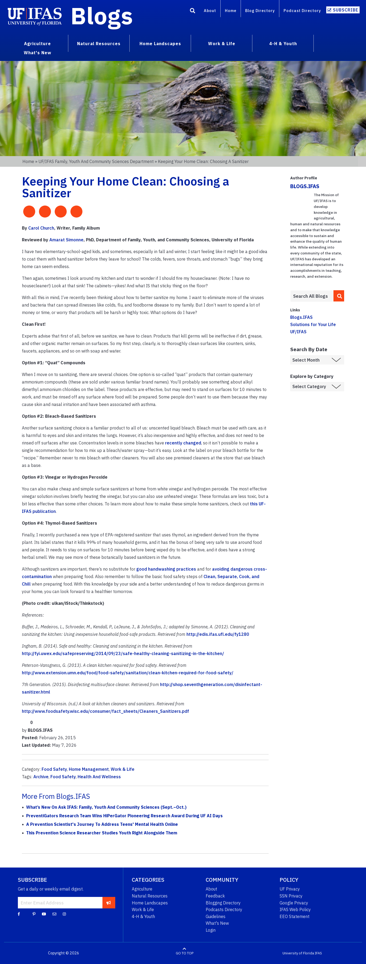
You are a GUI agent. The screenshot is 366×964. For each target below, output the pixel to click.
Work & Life (122, 769)
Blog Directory (260, 10)
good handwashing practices (166, 569)
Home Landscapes (150, 902)
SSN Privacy (291, 896)
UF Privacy (290, 889)
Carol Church (41, 228)
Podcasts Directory (224, 909)
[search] (338, 295)
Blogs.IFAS (301, 317)
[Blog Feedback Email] (54, 914)
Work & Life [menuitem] (221, 43)
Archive (41, 776)
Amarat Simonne (66, 239)
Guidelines (215, 916)
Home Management (89, 769)
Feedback (215, 896)
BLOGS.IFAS (304, 186)
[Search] (193, 11)
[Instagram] (64, 914)
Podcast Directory (302, 10)
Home (230, 10)
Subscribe (345, 10)
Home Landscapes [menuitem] (160, 43)
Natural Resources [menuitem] (99, 43)
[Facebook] (19, 914)
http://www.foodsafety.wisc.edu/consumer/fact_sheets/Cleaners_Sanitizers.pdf (105, 711)
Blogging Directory (223, 902)
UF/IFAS (298, 331)
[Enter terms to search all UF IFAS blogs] (311, 296)
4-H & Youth (143, 916)
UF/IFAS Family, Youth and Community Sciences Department (96, 161)
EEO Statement (294, 916)
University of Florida (298, 953)
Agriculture (142, 889)
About (210, 10)
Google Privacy (294, 902)
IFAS (318, 953)
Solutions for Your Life (313, 324)
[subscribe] (108, 902)
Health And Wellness (99, 776)
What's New (217, 923)
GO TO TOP (184, 953)
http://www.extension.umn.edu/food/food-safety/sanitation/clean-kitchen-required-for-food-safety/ (127, 672)
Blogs (101, 15)
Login (211, 930)
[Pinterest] (34, 914)
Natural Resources (150, 896)
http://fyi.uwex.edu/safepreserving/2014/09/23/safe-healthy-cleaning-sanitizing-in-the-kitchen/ (123, 653)
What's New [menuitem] (37, 52)
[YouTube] (44, 914)
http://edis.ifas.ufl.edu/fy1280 (217, 634)
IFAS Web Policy (295, 909)
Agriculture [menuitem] (37, 43)
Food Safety (54, 769)
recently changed (183, 443)
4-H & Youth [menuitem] (283, 43)
